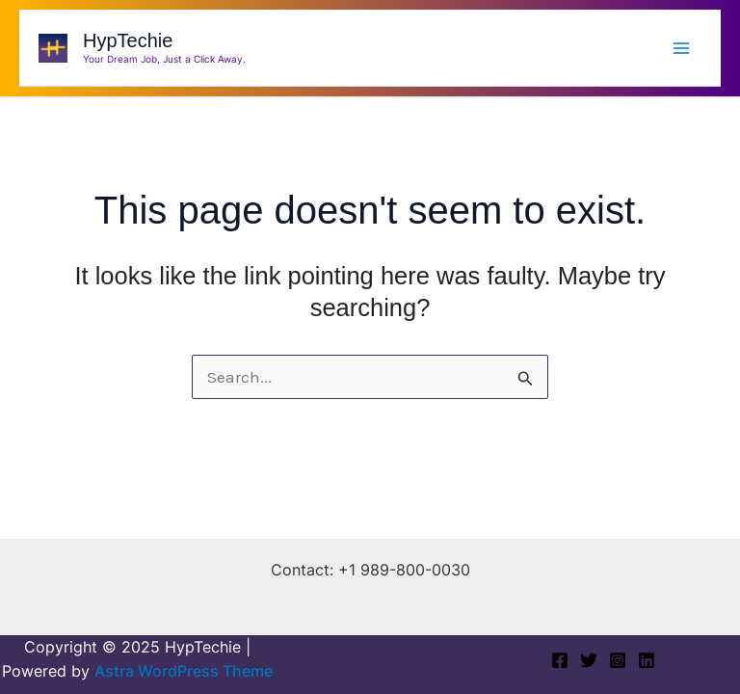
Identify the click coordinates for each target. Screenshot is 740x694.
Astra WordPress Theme (183, 671)
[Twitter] (588, 660)
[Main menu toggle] (681, 47)
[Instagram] (617, 660)
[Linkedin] (646, 660)
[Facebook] (559, 660)
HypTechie (127, 40)
